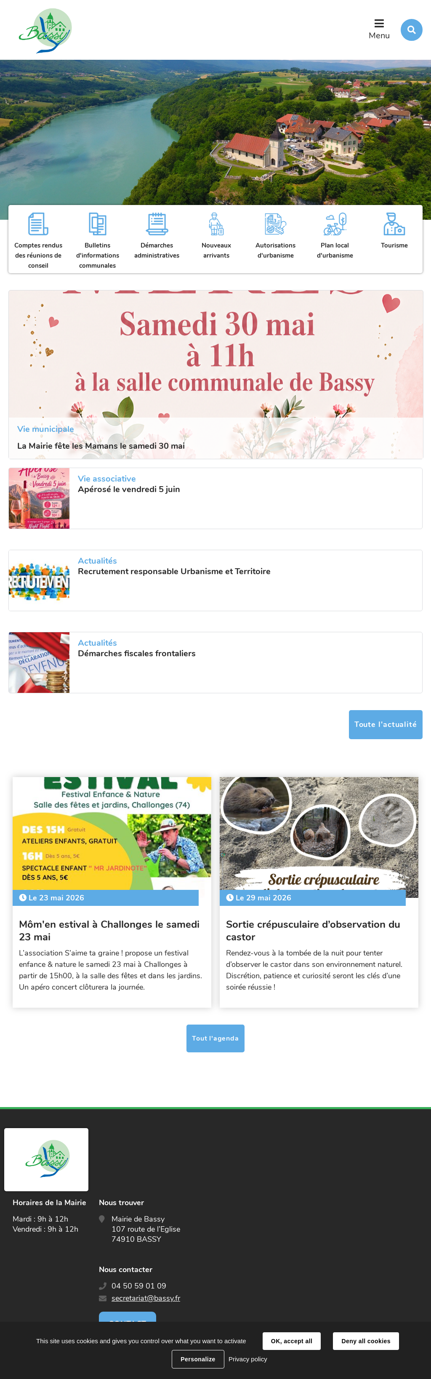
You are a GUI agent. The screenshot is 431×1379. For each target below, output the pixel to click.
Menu (379, 35)
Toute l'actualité (385, 724)
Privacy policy (248, 1359)
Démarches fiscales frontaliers (137, 653)
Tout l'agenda (215, 1038)
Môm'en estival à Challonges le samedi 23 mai (109, 930)
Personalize (198, 1359)
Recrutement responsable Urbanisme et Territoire (174, 571)
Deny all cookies (365, 1341)
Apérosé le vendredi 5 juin (129, 489)
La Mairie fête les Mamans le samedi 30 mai (101, 446)
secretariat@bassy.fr (146, 1298)
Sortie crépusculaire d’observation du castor (313, 930)
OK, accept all (291, 1341)
